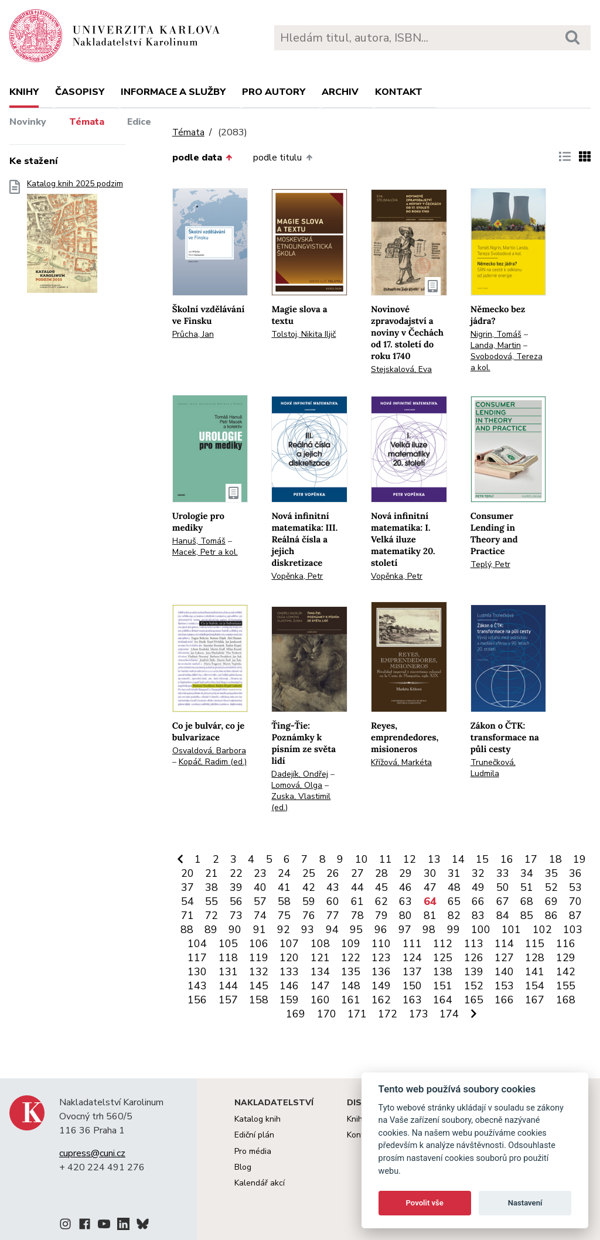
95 (356, 930)
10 (361, 859)
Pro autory (273, 92)
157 (228, 1000)
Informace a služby (173, 92)
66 (478, 901)
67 (502, 901)
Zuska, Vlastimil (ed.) (300, 802)
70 (575, 901)
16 (506, 859)
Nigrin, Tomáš (496, 334)
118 (228, 958)
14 (458, 859)
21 (211, 873)
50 (502, 887)
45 (381, 887)
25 (308, 873)
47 (430, 887)
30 (430, 873)
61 (357, 901)
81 (430, 915)
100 (480, 930)
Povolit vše (425, 1202)
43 (332, 887)
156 (197, 1000)
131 (228, 972)
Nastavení (525, 1202)
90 (235, 930)
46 (405, 887)
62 (381, 901)
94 (332, 930)
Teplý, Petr (490, 564)
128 (534, 958)
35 (551, 873)
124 (412, 958)
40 (260, 887)
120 (289, 958)
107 (289, 944)
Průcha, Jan (193, 334)
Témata (86, 121)
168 (565, 1000)
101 (511, 930)
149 (381, 986)
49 (478, 887)
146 (289, 986)
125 (442, 958)
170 (326, 1014)
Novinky (27, 121)
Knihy (24, 92)
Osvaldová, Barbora (209, 750)
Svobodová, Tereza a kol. (507, 362)
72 (211, 915)
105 (228, 944)
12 (409, 859)
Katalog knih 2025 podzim (75, 240)
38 (211, 887)
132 (258, 972)
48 (454, 887)
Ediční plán (254, 1134)
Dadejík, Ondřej (299, 774)
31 (454, 873)
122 (350, 958)
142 (565, 972)
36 (575, 873)
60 (332, 901)
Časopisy (79, 92)
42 (308, 887)
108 (320, 944)
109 (350, 944)
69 (551, 901)
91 (259, 930)
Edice (139, 121)
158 (258, 1000)
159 (289, 1000)
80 (405, 915)
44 (357, 887)
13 (434, 859)
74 (260, 915)
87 (575, 915)
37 (187, 887)
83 (478, 915)
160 (320, 1000)
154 (534, 986)
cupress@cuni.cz (92, 1153)
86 (551, 915)
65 (454, 901)
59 (308, 901)
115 (534, 944)
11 (385, 859)
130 (197, 972)
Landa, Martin (496, 345)
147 (320, 986)
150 (412, 986)
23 (260, 873)
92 (283, 930)
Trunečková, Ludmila (493, 768)
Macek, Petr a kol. (205, 552)
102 (542, 930)
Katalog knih (257, 1119)
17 (530, 859)
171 (357, 1014)
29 (405, 873)
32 (478, 873)
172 (387, 1014)
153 (504, 986)
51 (526, 887)
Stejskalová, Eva (401, 369)
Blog (242, 1167)
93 (307, 930)
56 (236, 901)
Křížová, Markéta (401, 762)
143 (197, 986)
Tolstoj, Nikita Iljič (303, 334)
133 (289, 972)
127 (504, 958)
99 (453, 930)
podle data (202, 157)
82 (454, 915)
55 (211, 901)
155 (565, 986)
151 (442, 986)
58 (284, 901)
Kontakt (398, 92)
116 (565, 944)
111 (412, 944)
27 (357, 873)
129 (565, 958)
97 (404, 930)
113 (473, 944)
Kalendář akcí (259, 1182)
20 (187, 873)
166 (504, 1000)
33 (502, 873)
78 (357, 915)
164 (442, 1000)
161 (350, 1000)
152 (473, 986)
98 (428, 930)
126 (473, 958)
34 (526, 873)
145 (258, 986)
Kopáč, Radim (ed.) (213, 761)
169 (295, 1014)
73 (236, 915)
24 (284, 873)
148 (350, 986)
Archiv (340, 92)
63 (405, 901)
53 (575, 887)
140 (504, 972)
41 (284, 887)
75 (284, 915)
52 (551, 887)
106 (258, 944)
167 (534, 1000)
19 (579, 859)
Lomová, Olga (296, 785)
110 (381, 944)
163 (412, 1000)
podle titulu (282, 157)
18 (555, 859)
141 (534, 972)
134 (320, 972)
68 (526, 901)
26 (332, 873)
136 (381, 972)
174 (449, 1014)
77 (332, 915)
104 (197, 944)
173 (418, 1014)
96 (380, 930)
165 (473, 1000)
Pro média (252, 1151)
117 (197, 958)
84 (502, 915)
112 (442, 944)
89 (210, 930)
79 (381, 915)
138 (442, 972)
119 (258, 958)
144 (228, 986)
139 (473, 972)
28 (381, 873)
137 (412, 972)
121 (320, 958)
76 (308, 915)
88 (186, 930)
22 (236, 873)
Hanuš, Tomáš (199, 540)
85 (526, 915)
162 (381, 1000)
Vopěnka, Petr (297, 576)
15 (482, 859)
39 (236, 887)
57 (260, 901)
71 (187, 915)
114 (504, 944)
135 (350, 972)
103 (572, 930)
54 (187, 901)
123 (381, 958)
